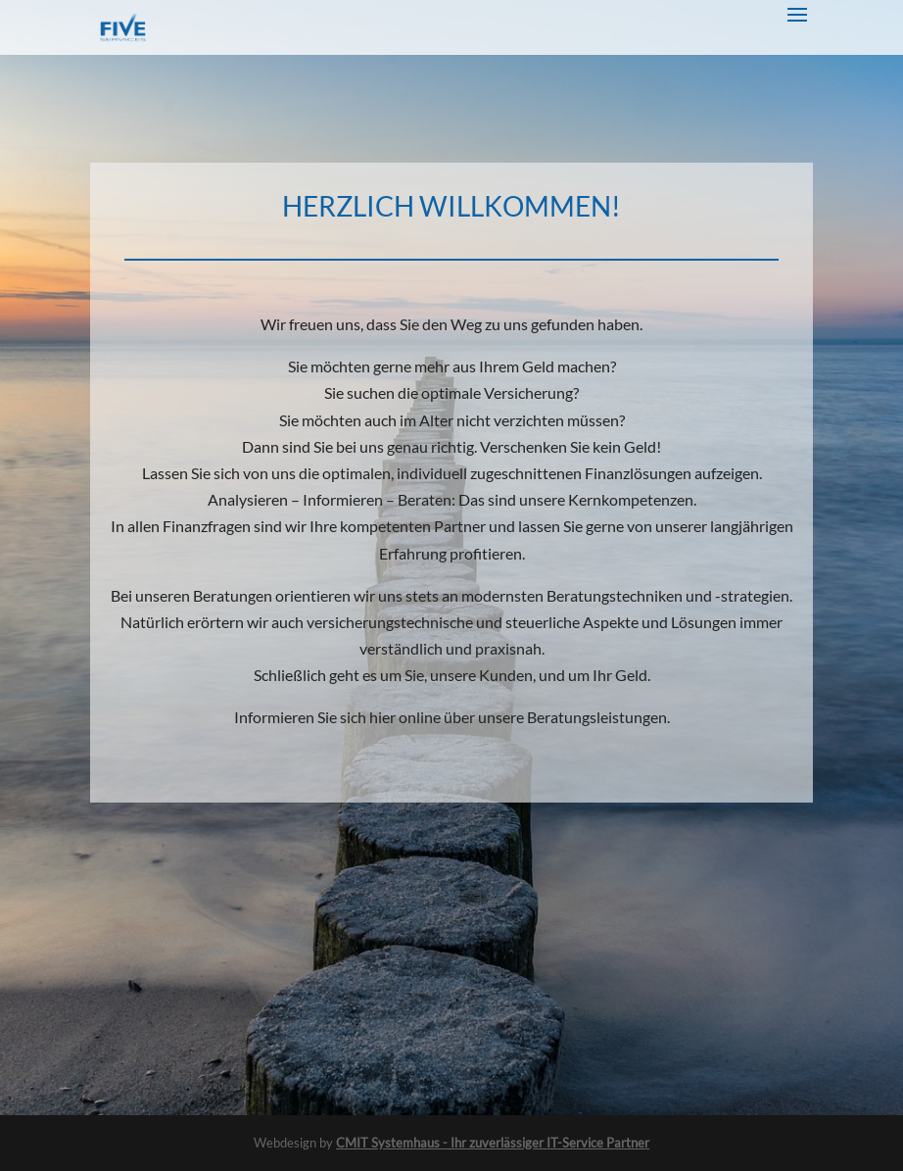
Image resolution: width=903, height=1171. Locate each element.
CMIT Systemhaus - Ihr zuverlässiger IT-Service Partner (492, 1142)
